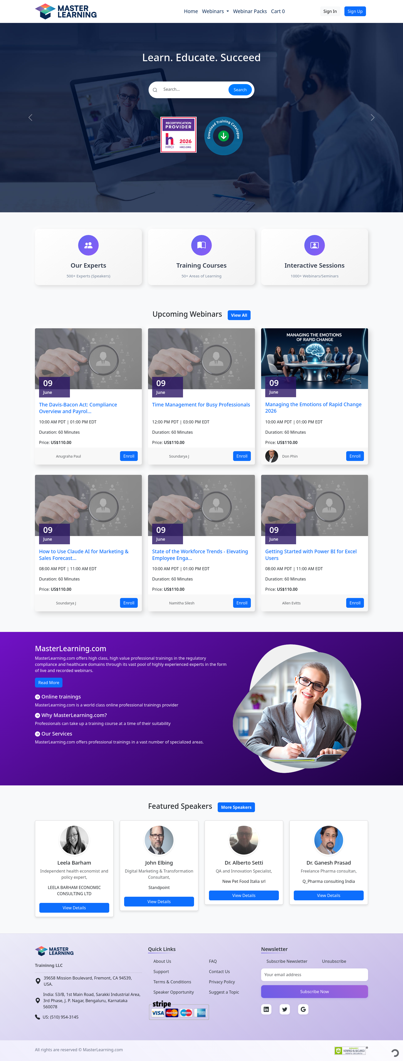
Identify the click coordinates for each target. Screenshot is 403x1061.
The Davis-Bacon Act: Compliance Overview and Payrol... (78, 408)
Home (191, 11)
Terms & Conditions (172, 982)
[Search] (188, 89)
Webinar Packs (250, 11)
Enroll (128, 456)
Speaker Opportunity (173, 992)
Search (240, 90)
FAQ (213, 961)
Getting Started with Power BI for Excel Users (311, 554)
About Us (162, 961)
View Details (74, 908)
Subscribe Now (314, 991)
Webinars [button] (213, 11)
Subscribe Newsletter (287, 961)
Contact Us (219, 971)
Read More (48, 682)
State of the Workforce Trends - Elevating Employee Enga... (200, 554)
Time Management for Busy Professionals (201, 404)
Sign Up (355, 11)
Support (161, 971)
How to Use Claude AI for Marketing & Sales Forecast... (84, 554)
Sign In (330, 11)
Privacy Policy (222, 982)
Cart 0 (278, 11)
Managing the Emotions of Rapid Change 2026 (313, 407)
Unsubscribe (334, 961)
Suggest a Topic (224, 992)
